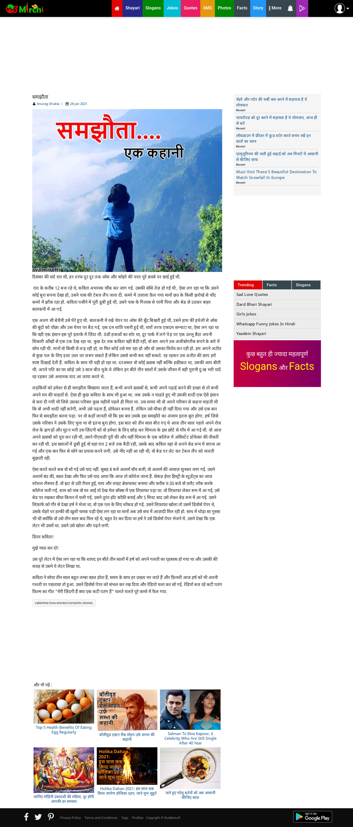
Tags (124, 818)
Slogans (303, 285)
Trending (246, 285)
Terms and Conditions (101, 818)
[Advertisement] (177, 54)
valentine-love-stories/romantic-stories (64, 603)
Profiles (137, 818)
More (275, 8)
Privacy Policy (70, 818)
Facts (272, 285)
